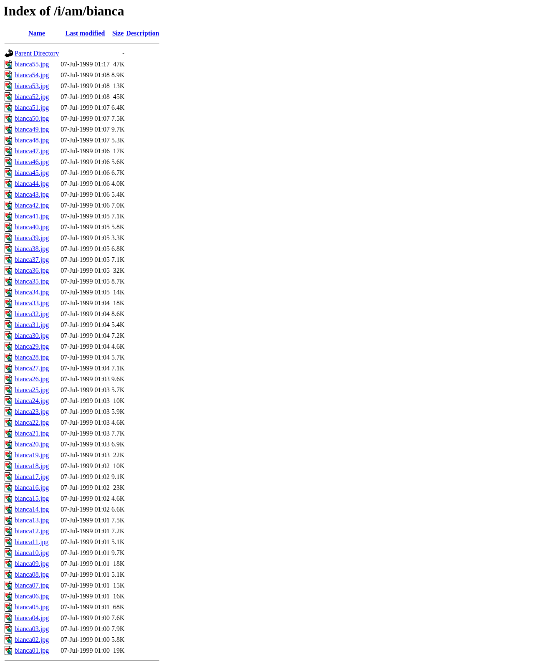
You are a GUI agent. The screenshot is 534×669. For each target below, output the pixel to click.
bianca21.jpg (32, 433)
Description (142, 33)
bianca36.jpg (32, 270)
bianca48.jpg (32, 140)
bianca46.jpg (32, 161)
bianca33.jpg (32, 303)
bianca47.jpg (32, 151)
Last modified (85, 33)
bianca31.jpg (32, 324)
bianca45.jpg (32, 172)
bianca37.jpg (32, 259)
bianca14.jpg (32, 509)
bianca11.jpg (32, 541)
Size (118, 33)
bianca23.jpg (32, 411)
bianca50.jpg (32, 118)
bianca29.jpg (32, 346)
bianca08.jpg (32, 574)
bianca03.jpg (32, 628)
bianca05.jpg (32, 607)
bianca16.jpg (32, 487)
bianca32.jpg (32, 313)
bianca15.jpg (32, 498)
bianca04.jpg (32, 617)
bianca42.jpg (32, 205)
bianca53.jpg (32, 85)
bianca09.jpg (32, 563)
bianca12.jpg (32, 531)
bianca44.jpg (32, 183)
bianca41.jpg (32, 216)
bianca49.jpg (32, 129)
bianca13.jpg (32, 520)
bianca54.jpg (32, 75)
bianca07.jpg (32, 585)
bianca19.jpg (32, 455)
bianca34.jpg (32, 292)
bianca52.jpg (32, 96)
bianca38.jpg (32, 248)
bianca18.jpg (32, 465)
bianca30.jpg (32, 335)
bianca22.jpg (32, 422)
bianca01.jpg (32, 650)
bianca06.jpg (32, 596)
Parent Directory (37, 53)
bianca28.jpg (32, 357)
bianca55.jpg (32, 64)
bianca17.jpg (32, 476)
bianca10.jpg (32, 552)
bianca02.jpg (32, 639)
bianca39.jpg (32, 237)
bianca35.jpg (32, 281)
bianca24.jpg (32, 400)
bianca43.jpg (32, 194)
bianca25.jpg (32, 389)
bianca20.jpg (32, 444)
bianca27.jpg (32, 368)
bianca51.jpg (32, 107)
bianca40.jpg (32, 227)
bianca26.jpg (32, 379)
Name (36, 33)
